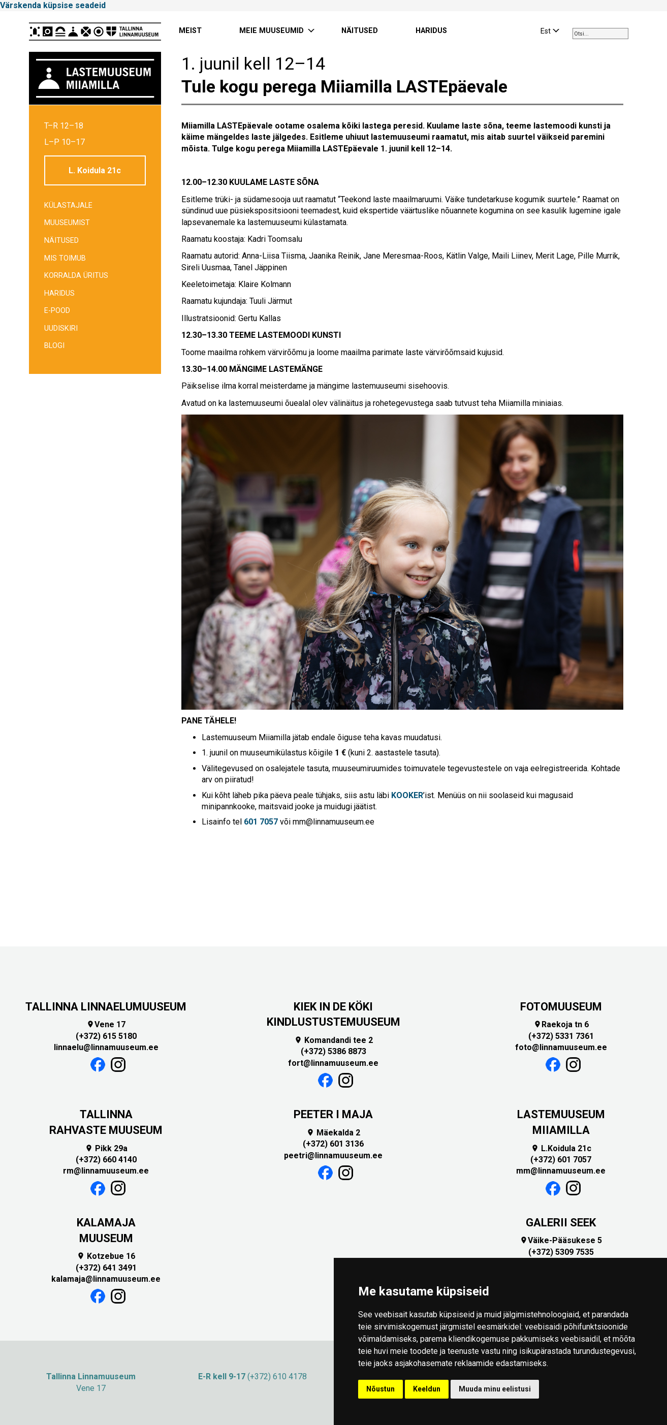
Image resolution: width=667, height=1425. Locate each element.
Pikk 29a (106, 1148)
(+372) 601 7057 (560, 1159)
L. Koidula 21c (95, 170)
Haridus (59, 293)
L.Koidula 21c (561, 1148)
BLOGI (54, 345)
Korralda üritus (76, 275)
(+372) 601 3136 (333, 1144)
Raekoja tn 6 (561, 1024)
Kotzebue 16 (106, 1256)
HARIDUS (431, 30)
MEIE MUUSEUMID (271, 30)
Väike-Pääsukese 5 (561, 1240)
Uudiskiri (61, 328)
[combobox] (600, 33)
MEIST (190, 30)
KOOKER (407, 795)
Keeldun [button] (426, 1389)
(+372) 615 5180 (106, 1036)
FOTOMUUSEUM (561, 1006)
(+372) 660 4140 (106, 1159)
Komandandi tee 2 (333, 1040)
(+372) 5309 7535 (561, 1252)
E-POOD (57, 310)
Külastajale (68, 205)
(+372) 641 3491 (106, 1268)
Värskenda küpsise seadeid (53, 5)
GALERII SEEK (561, 1222)
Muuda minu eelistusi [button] (495, 1389)
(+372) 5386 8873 (333, 1051)
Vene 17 (105, 1024)
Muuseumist (67, 222)
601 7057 (261, 822)
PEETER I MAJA (333, 1114)
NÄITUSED (359, 30)
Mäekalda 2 (333, 1132)
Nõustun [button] (380, 1389)
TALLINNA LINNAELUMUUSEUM (105, 1006)
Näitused (61, 240)
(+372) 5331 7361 (561, 1036)
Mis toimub (65, 258)
